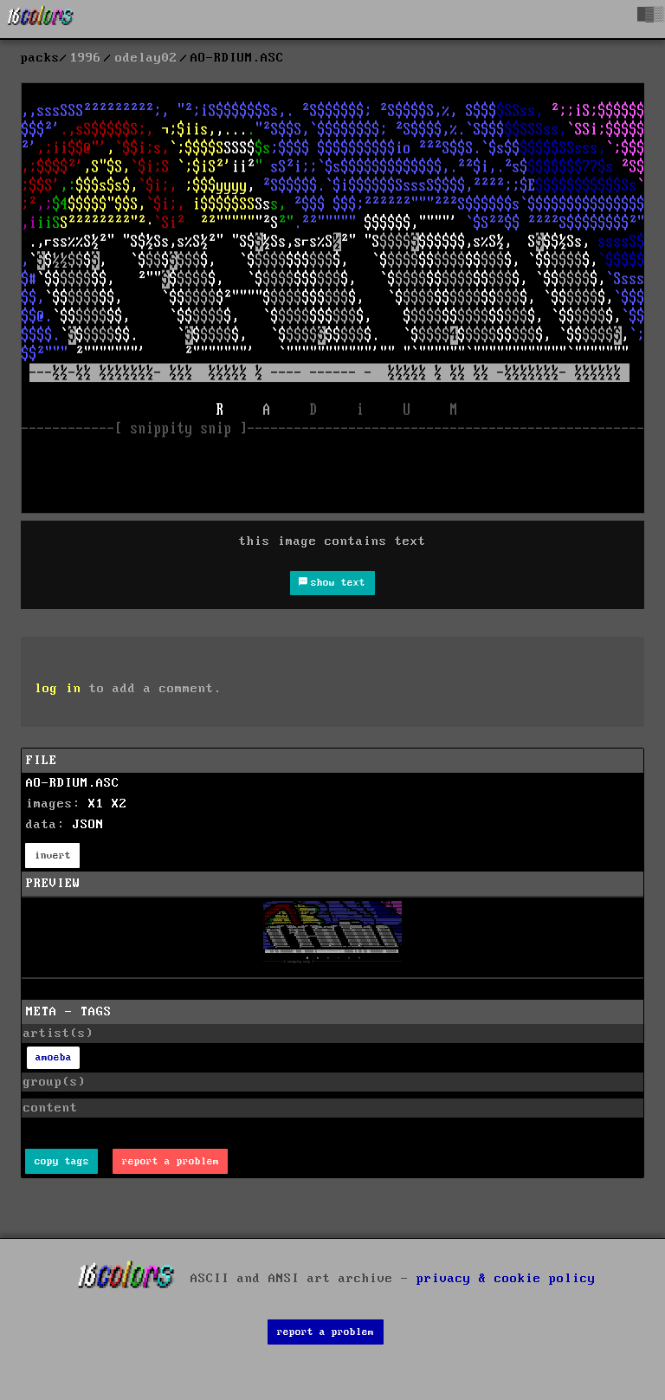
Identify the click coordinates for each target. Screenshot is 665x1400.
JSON (88, 825)
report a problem (170, 1161)
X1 (96, 804)
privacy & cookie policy (506, 1278)
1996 (85, 58)
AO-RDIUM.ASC (72, 783)
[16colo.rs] (40, 19)
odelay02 (146, 58)
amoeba (54, 1057)
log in (58, 689)
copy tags (62, 1161)
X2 (119, 804)
